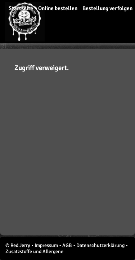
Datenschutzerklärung (100, 245)
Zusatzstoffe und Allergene (34, 251)
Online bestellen (57, 8)
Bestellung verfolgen (107, 8)
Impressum (46, 245)
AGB (67, 245)
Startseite (21, 8)
